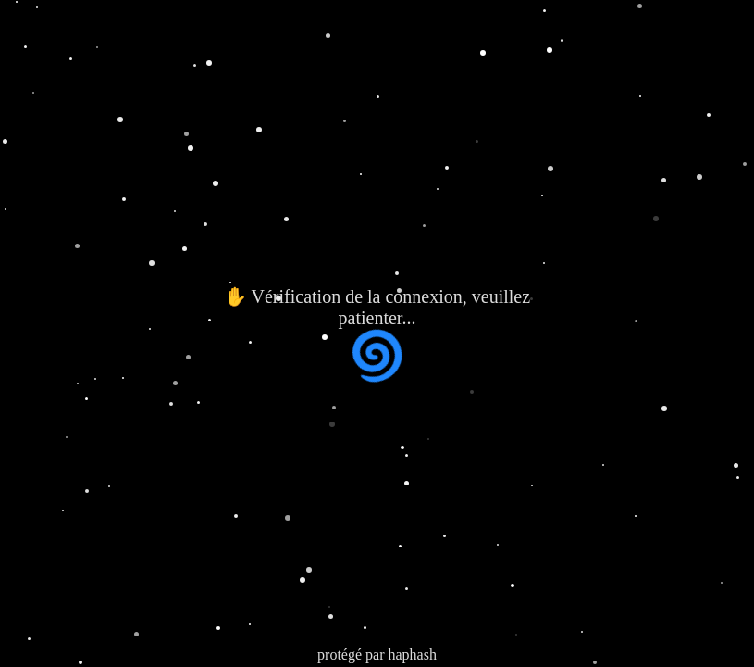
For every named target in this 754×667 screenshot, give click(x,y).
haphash (412, 654)
